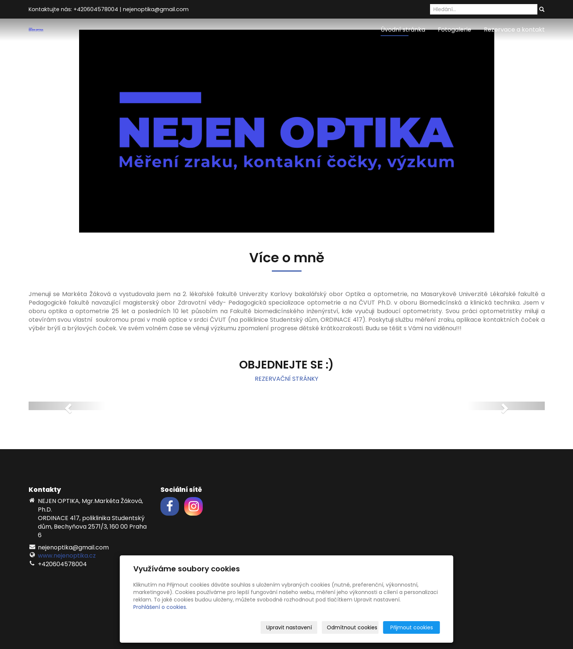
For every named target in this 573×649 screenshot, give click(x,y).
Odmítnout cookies (352, 627)
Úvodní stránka (403, 29)
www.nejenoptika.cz (67, 555)
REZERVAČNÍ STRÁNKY (286, 378)
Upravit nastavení (289, 627)
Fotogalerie (454, 29)
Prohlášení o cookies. (160, 607)
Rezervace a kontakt (514, 29)
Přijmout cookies (411, 627)
